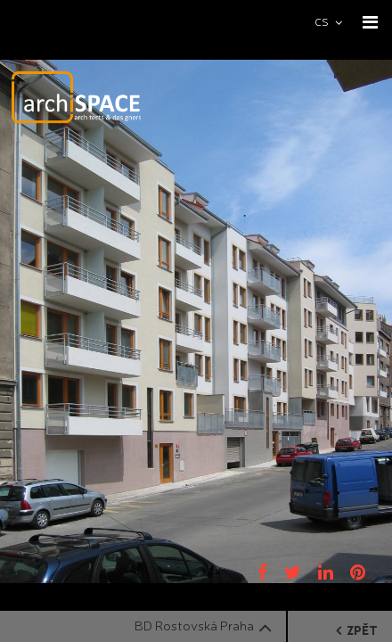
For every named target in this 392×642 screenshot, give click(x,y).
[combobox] (336, 21)
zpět (357, 630)
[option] (196, 321)
